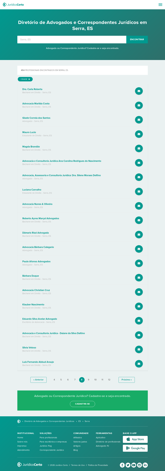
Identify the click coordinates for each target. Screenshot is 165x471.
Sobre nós (22, 441)
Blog (75, 450)
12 (109, 379)
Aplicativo (100, 437)
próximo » (127, 379)
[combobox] (71, 39)
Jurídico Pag (46, 446)
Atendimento (23, 450)
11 (102, 379)
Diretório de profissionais (108, 441)
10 (95, 379)
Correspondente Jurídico (52, 450)
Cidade (25, 79)
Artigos (76, 446)
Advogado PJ (102, 446)
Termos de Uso (78, 465)
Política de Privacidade (98, 465)
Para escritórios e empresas (53, 441)
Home (20, 437)
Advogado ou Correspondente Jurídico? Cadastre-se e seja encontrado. (82, 48)
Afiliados (77, 437)
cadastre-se (82, 404)
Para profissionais (48, 437)
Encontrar (137, 39)
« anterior (38, 379)
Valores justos (80, 441)
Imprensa (21, 446)
